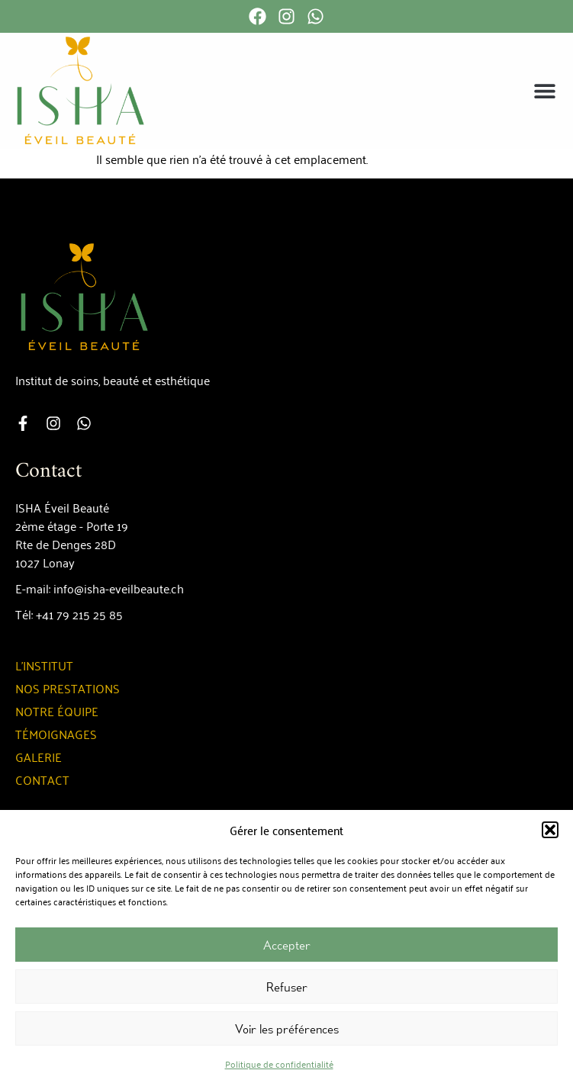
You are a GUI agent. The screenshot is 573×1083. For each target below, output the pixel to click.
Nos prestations (67, 688)
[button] (550, 829)
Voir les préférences (287, 1029)
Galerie (38, 756)
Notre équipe (56, 710)
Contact (42, 779)
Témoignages (56, 733)
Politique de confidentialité (279, 1064)
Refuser (286, 987)
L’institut (44, 665)
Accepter (287, 945)
